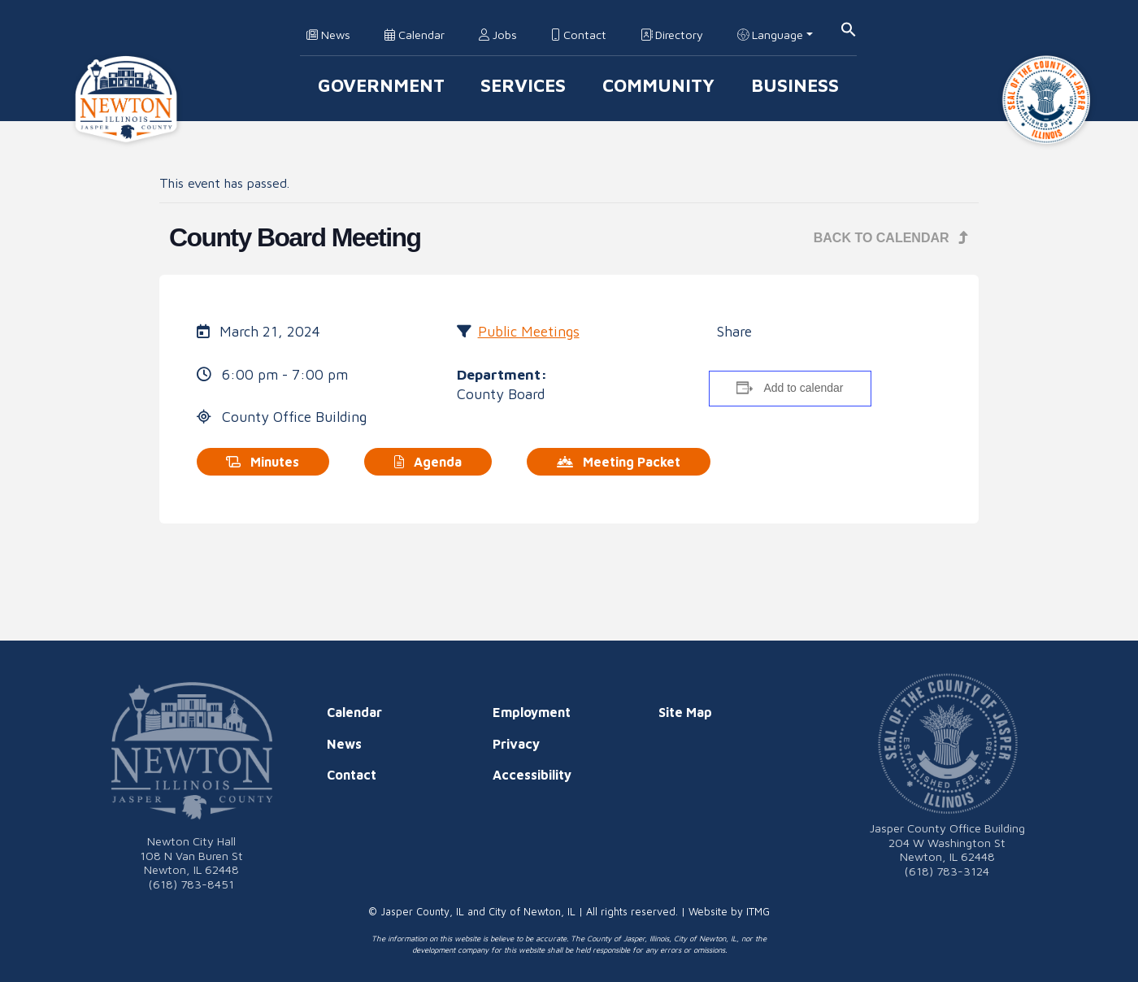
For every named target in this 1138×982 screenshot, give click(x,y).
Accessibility (532, 774)
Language (770, 34)
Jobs (498, 34)
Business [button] (795, 85)
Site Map (685, 712)
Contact (578, 34)
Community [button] (658, 85)
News (328, 34)
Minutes (262, 461)
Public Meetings (529, 331)
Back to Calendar (891, 238)
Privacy (516, 743)
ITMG (758, 912)
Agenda (428, 461)
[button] (848, 28)
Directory (672, 34)
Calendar (414, 34)
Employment (532, 712)
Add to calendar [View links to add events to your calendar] (803, 387)
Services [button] (523, 85)
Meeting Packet (618, 461)
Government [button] (381, 85)
